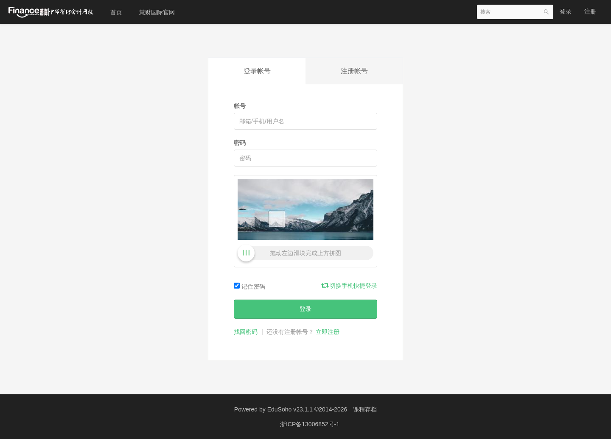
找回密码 (246, 331)
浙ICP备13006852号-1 (309, 424)
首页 (116, 12)
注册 (590, 11)
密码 (240, 142)
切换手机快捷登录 (349, 285)
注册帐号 (354, 71)
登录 (566, 11)
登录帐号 (257, 71)
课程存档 (365, 409)
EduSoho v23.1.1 (290, 409)
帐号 (240, 106)
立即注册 (327, 331)
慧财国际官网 (157, 12)
